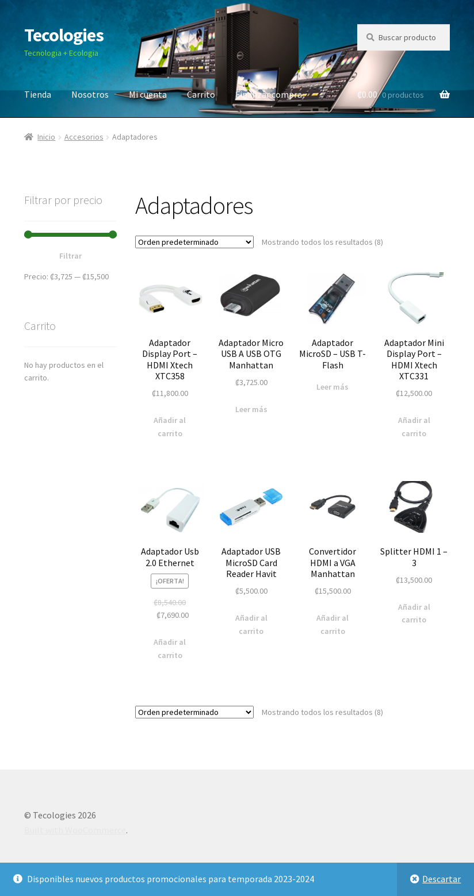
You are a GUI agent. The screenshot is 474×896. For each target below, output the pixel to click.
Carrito (201, 94)
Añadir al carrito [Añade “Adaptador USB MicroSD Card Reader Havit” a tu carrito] (251, 624)
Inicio (46, 137)
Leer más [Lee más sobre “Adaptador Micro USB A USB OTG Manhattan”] (251, 409)
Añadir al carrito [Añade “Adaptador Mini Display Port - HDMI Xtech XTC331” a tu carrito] (414, 427)
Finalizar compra (268, 94)
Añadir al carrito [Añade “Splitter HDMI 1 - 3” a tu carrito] (414, 613)
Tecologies (64, 35)
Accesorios (84, 137)
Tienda (37, 94)
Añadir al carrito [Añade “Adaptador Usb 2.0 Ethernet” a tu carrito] (170, 648)
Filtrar (70, 256)
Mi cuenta (148, 94)
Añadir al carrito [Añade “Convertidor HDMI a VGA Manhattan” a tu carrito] (332, 624)
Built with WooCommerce (75, 830)
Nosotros (90, 94)
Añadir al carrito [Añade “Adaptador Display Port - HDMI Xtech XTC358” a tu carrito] (170, 427)
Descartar (441, 879)
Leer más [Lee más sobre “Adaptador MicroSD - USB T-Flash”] (332, 387)
